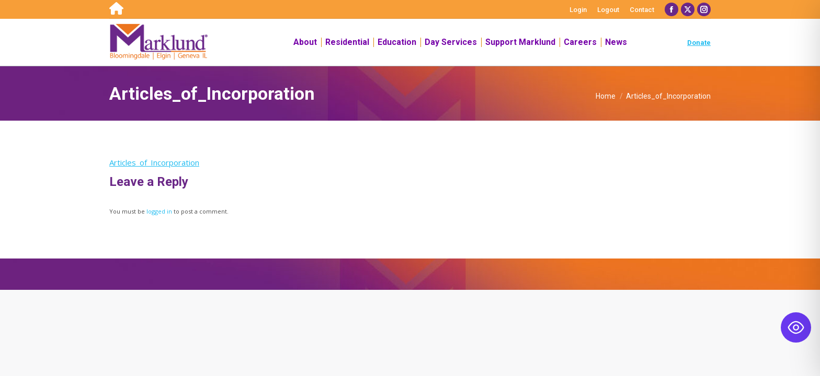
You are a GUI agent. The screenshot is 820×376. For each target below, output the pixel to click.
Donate (699, 42)
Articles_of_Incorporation (154, 162)
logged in (159, 211)
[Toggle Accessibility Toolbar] (796, 327)
